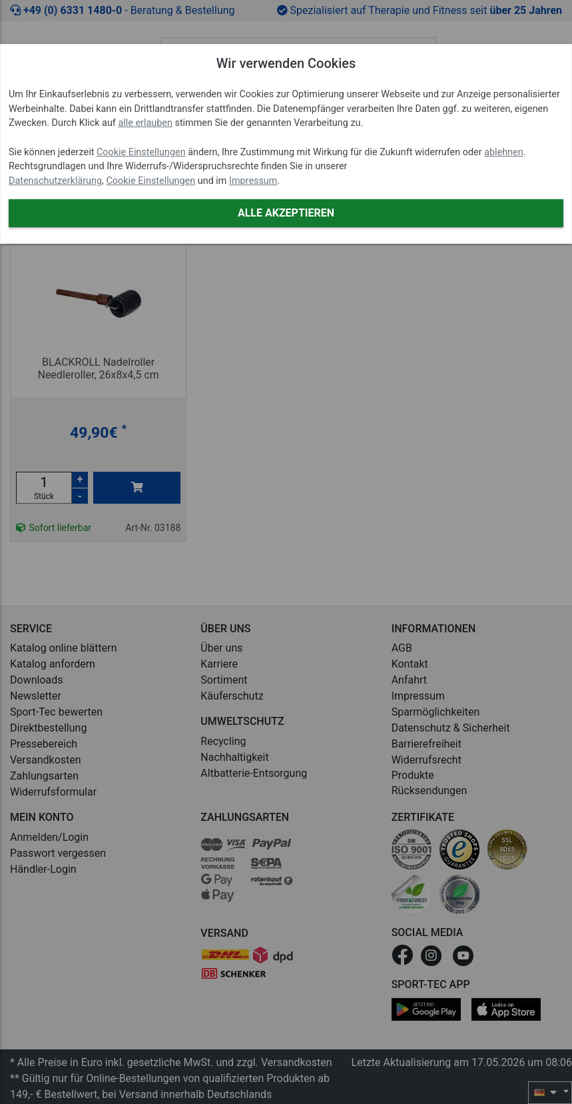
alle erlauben (145, 123)
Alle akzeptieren (286, 213)
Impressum (253, 181)
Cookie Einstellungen (141, 152)
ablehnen (503, 152)
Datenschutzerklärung (55, 181)
